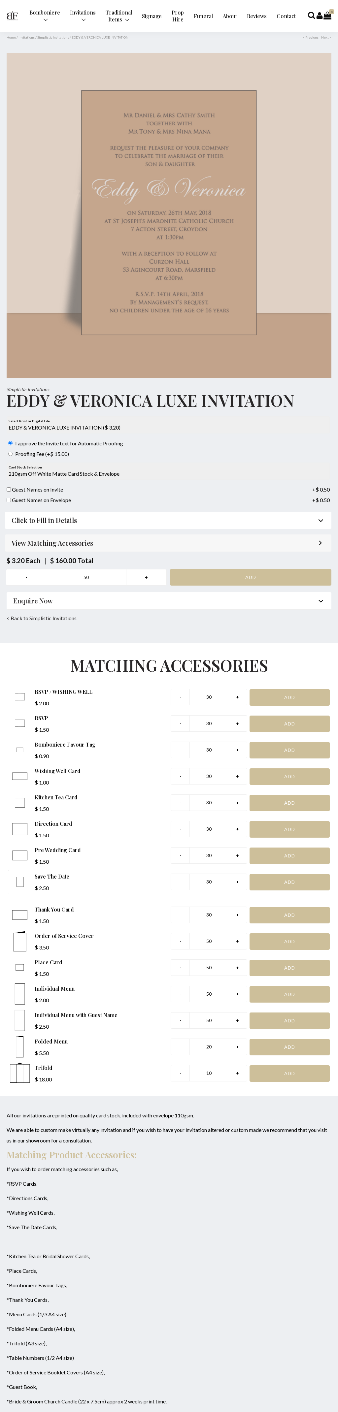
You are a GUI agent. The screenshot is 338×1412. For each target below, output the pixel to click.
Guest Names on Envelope (39, 500)
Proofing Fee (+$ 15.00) (38, 454)
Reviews (257, 16)
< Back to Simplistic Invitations (42, 618)
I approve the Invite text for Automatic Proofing (65, 443)
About (230, 16)
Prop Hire (178, 16)
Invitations (83, 15)
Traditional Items (119, 16)
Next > (326, 37)
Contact (286, 16)
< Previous (311, 37)
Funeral (203, 16)
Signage (152, 16)
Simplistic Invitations (53, 37)
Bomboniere (44, 15)
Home (11, 37)
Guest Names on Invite (35, 489)
